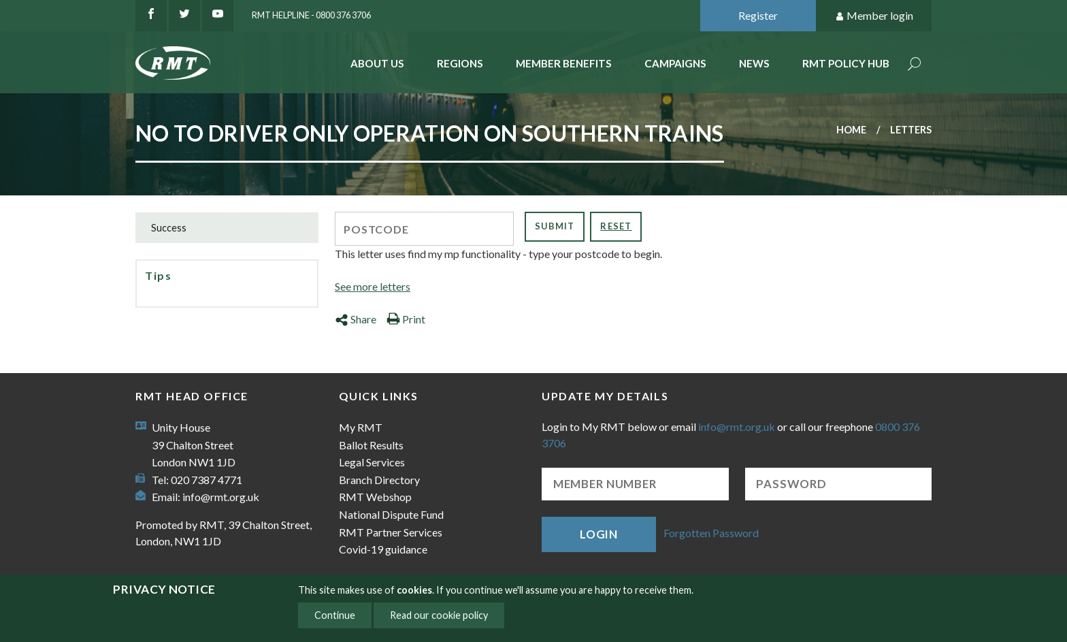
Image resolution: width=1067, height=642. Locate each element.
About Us (377, 63)
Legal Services (372, 461)
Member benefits (564, 63)
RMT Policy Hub (845, 63)
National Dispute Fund (391, 514)
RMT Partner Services (390, 532)
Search (915, 65)
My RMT (360, 427)
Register (758, 15)
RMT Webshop (375, 496)
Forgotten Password (711, 532)
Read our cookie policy (439, 615)
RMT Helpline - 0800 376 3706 (311, 15)
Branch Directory (379, 479)
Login (599, 534)
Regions (460, 63)
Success (168, 228)
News (754, 63)
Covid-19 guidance (383, 549)
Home (851, 129)
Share (355, 318)
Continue (334, 615)
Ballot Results (371, 444)
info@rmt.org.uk (220, 496)
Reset (615, 226)
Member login (874, 16)
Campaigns (675, 63)
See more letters (372, 286)
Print (406, 318)
